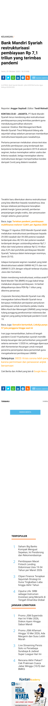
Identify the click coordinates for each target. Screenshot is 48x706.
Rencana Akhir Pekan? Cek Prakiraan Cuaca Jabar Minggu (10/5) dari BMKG (31, 664)
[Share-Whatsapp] (13, 78)
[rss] (28, 78)
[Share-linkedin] (18, 78)
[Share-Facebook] (3, 78)
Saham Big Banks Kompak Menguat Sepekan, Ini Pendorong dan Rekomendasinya (31, 551)
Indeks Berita (25, 412)
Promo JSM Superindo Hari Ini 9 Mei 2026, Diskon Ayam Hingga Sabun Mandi (30, 620)
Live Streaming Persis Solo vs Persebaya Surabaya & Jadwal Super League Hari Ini (30, 650)
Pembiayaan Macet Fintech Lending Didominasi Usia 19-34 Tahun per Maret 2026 (30, 566)
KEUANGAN (7, 36)
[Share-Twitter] (8, 78)
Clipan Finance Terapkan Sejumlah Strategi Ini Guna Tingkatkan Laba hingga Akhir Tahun (31, 580)
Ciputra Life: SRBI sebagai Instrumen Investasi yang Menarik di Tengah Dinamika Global (32, 595)
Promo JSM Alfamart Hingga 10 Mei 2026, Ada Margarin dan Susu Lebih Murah (31, 635)
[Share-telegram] (23, 78)
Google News (40, 371)
